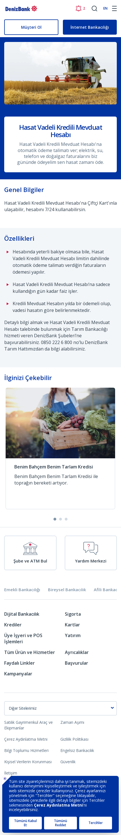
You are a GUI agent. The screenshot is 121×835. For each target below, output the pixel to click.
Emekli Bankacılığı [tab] (22, 589)
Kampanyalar (18, 674)
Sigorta (73, 614)
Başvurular (76, 663)
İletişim (10, 773)
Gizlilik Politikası (74, 739)
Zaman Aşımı (72, 722)
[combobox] (60, 708)
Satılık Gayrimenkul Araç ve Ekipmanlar (28, 725)
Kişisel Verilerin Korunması (28, 761)
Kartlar (72, 625)
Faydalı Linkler (19, 663)
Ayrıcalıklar (77, 652)
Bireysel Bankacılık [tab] (67, 589)
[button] (55, 519)
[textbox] (60, 708)
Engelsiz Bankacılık (77, 750)
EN (105, 8)
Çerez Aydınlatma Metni (25, 739)
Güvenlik (68, 761)
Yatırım (73, 635)
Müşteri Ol (31, 27)
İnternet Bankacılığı (89, 27)
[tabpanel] (60, 646)
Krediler (13, 625)
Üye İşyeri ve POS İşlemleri (23, 638)
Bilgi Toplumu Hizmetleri (26, 750)
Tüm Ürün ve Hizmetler (29, 652)
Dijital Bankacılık (21, 614)
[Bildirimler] (80, 8)
